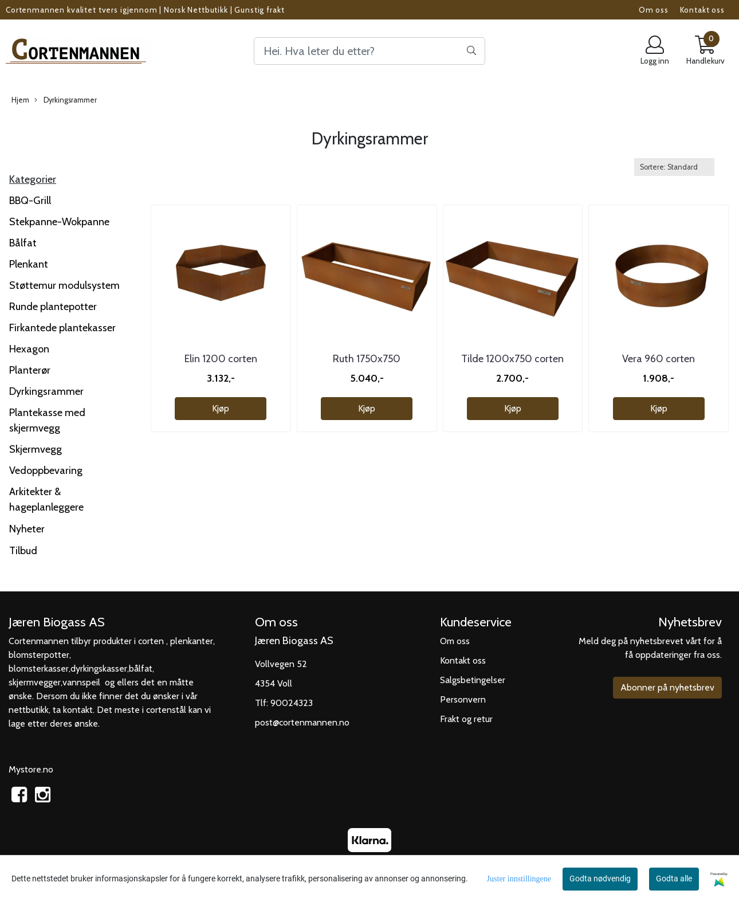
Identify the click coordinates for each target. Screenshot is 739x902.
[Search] (369, 51)
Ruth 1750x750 (366, 358)
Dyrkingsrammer (65, 100)
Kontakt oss (702, 9)
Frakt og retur (466, 718)
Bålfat (23, 243)
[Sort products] (674, 167)
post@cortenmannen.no (302, 722)
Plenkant (28, 264)
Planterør (29, 370)
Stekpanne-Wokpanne (59, 221)
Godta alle (674, 878)
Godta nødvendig (600, 878)
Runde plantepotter (53, 306)
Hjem (20, 100)
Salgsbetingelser (472, 679)
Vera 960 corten (658, 358)
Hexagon (29, 349)
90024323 (291, 702)
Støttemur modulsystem (64, 285)
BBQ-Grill (30, 200)
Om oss (654, 9)
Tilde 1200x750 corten (512, 358)
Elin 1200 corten (220, 358)
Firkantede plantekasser (62, 327)
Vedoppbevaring (45, 470)
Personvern (463, 699)
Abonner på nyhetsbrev (667, 687)
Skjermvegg (35, 449)
